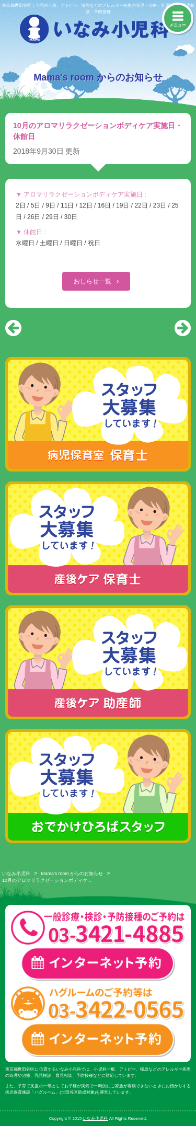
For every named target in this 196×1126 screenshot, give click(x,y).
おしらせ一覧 (93, 281)
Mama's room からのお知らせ (72, 873)
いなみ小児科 (16, 873)
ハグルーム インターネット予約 (98, 1040)
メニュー (177, 24)
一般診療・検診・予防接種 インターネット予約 (98, 964)
